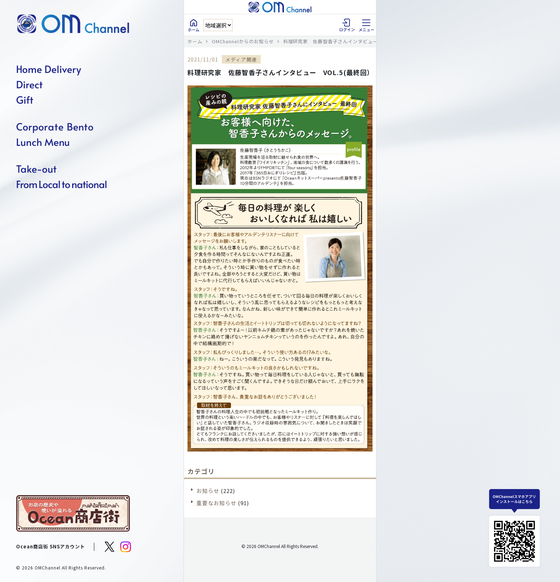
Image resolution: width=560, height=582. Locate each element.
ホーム (195, 41)
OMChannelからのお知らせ (243, 41)
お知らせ (207, 490)
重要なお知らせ (216, 503)
